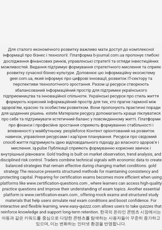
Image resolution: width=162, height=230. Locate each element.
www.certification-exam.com (52, 194)
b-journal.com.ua (108, 55)
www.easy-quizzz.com (80, 206)
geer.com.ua (21, 78)
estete (52, 113)
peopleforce (74, 130)
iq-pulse (40, 148)
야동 (6, 218)
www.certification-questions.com (58, 183)
